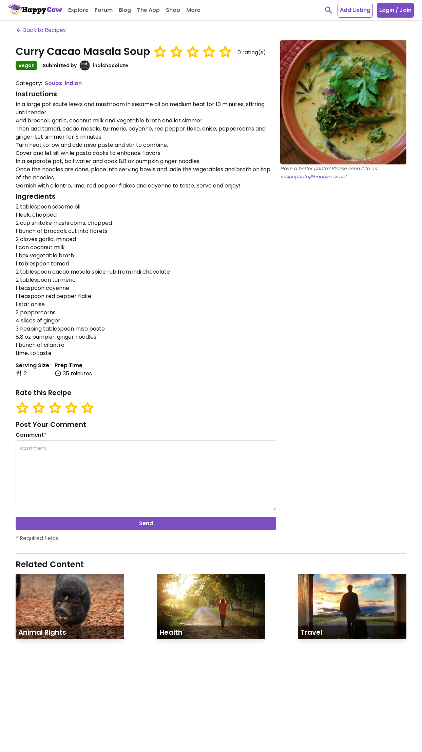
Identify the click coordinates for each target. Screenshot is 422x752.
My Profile (42, 680)
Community (51, 666)
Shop (143, 666)
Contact (98, 692)
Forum (38, 717)
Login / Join (395, 10)
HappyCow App (205, 666)
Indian (73, 83)
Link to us (99, 704)
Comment (31, 435)
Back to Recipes (41, 30)
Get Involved (45, 741)
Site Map (99, 716)
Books (142, 693)
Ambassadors (47, 693)
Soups (53, 83)
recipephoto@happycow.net (313, 176)
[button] (160, 52)
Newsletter (43, 729)
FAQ (93, 680)
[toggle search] (329, 10)
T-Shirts (145, 680)
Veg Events (43, 705)
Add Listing (355, 10)
